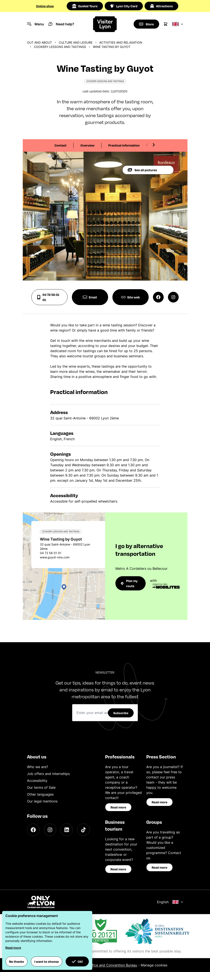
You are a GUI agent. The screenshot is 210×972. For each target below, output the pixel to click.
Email (90, 297)
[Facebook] (33, 830)
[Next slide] (153, 145)
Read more (118, 807)
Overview (87, 145)
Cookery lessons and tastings (60, 47)
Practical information (124, 145)
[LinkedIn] (66, 830)
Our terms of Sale (41, 787)
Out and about (39, 42)
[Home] (105, 24)
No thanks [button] (16, 961)
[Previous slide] (147, 145)
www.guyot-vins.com (54, 557)
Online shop (45, 6)
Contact (60, 145)
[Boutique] (146, 24)
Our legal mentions (42, 801)
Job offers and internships (48, 774)
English (170, 902)
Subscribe (120, 713)
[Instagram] (50, 830)
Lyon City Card (123, 6)
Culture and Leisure (75, 42)
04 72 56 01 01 (48, 297)
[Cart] (165, 24)
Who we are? (37, 767)
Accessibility (37, 780)
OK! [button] (77, 961)
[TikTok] (83, 830)
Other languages (40, 794)
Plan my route (129, 583)
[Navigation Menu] (35, 24)
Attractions (161, 6)
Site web (130, 297)
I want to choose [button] (46, 961)
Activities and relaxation (120, 42)
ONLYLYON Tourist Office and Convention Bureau (97, 965)
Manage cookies (154, 965)
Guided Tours (85, 6)
